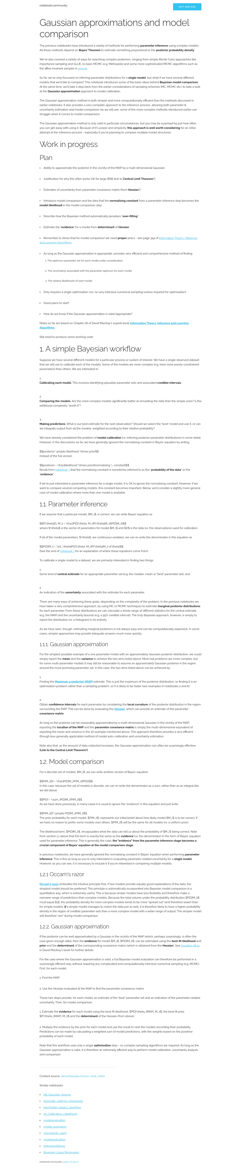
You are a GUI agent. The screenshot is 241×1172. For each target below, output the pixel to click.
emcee (82, 68)
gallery (67, 1161)
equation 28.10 (190, 945)
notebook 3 (62, 469)
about (75, 1161)
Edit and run (187, 7)
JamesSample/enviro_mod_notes (83, 1076)
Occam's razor (49, 884)
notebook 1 (67, 551)
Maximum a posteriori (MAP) (74, 681)
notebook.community (53, 5)
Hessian (119, 709)
